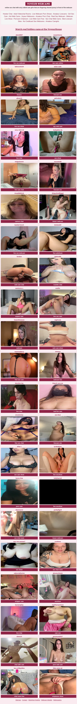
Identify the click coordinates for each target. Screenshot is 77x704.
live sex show (19, 126)
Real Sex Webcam (58, 16)
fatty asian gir (57, 668)
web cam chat (19, 285)
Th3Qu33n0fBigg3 (58, 193)
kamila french (19, 225)
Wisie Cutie (57, 66)
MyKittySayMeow (58, 605)
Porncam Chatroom (21, 19)
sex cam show (19, 475)
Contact (24, 700)
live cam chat (19, 190)
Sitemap (18, 700)
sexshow (58, 601)
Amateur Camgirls (52, 21)
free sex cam (19, 380)
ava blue (58, 415)
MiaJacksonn (19, 161)
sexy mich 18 (19, 130)
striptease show (57, 696)
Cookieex (58, 541)
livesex (19, 95)
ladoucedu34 (19, 66)
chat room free (19, 696)
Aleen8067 (19, 35)
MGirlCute (57, 320)
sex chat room (19, 538)
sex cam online (58, 63)
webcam (19, 348)
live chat (19, 158)
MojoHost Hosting (34, 700)
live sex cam (57, 316)
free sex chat (19, 443)
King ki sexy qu (58, 383)
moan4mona (57, 35)
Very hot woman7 (19, 541)
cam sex (58, 633)
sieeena (57, 351)
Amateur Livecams (60, 14)
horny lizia (19, 478)
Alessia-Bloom (58, 573)
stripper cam (19, 601)
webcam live (57, 380)
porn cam (19, 506)
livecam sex (58, 95)
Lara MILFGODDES (19, 668)
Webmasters (57, 700)
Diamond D (19, 510)
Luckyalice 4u (57, 130)
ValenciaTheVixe (19, 573)
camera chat (19, 221)
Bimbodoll (57, 225)
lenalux (19, 256)
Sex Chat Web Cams (53, 19)
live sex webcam (19, 63)
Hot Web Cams (14, 16)
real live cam (57, 411)
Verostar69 (57, 161)
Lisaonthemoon (19, 320)
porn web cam (58, 664)
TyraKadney (58, 446)
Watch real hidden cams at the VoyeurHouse (38, 29)
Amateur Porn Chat (43, 16)
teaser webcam (58, 221)
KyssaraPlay (19, 605)
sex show (57, 158)
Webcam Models (46, 700)
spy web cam (57, 126)
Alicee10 (19, 98)
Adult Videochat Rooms (22, 14)
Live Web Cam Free (36, 19)
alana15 (19, 636)
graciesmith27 (58, 636)
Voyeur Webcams (27, 16)
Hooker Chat (7, 14)
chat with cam (19, 664)
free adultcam (57, 253)
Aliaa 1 (19, 446)
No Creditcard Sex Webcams (33, 21)
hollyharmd (58, 478)
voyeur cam (19, 316)
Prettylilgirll (58, 510)
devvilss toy (19, 383)
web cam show (58, 348)
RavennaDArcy (19, 351)
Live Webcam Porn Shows (42, 14)
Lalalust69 (57, 256)
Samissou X (19, 288)
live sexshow (57, 475)
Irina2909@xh (19, 193)
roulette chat (57, 285)
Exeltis (57, 288)
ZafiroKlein (57, 98)
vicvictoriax (19, 415)
